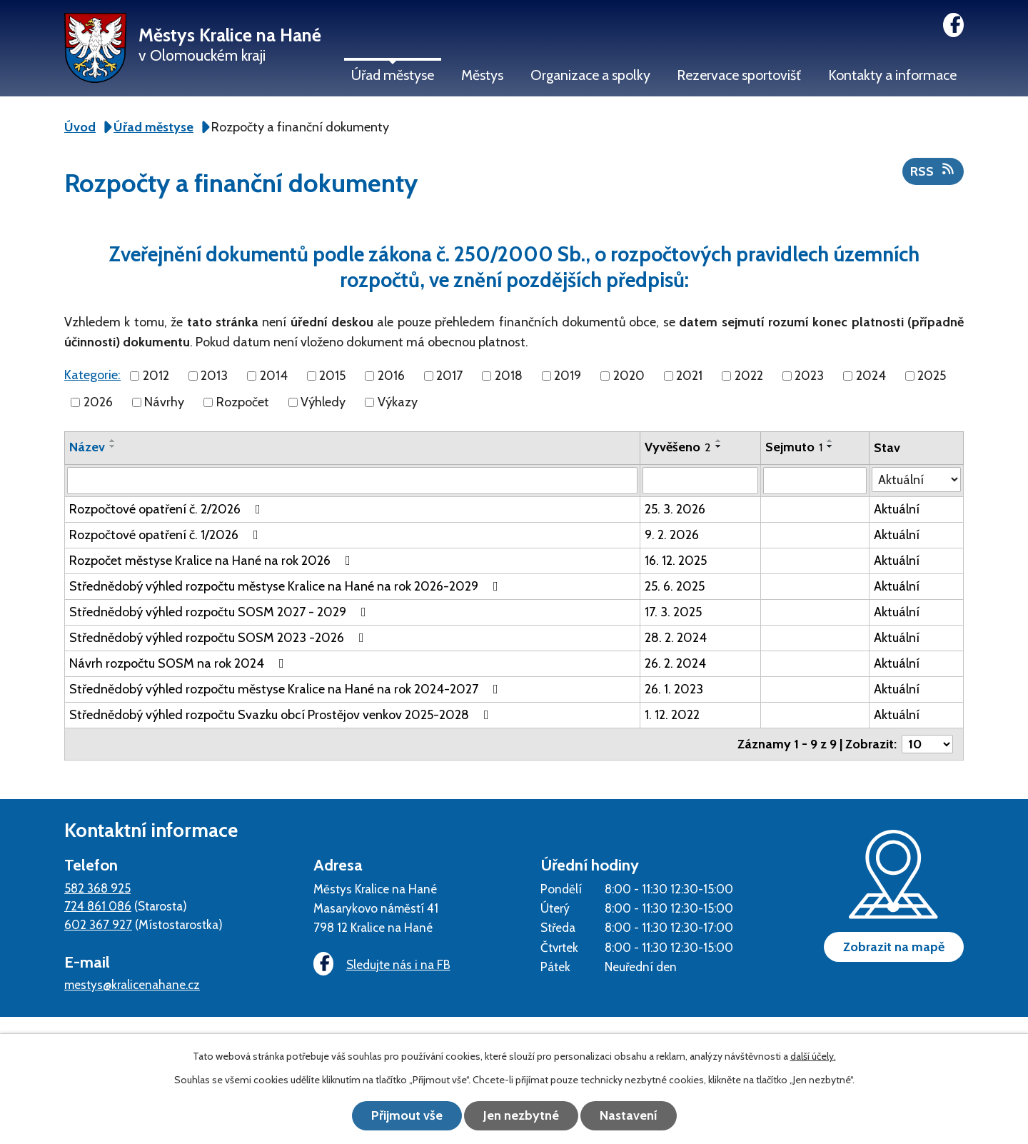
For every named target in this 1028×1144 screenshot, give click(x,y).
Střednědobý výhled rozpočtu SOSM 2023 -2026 (219, 638)
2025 (931, 375)
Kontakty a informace (892, 75)
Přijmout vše (407, 1115)
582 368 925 (97, 887)
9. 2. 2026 (672, 535)
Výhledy (323, 402)
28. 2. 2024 (676, 638)
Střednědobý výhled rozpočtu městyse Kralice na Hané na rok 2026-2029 (286, 586)
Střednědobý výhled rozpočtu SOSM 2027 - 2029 (220, 612)
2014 (274, 375)
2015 (332, 375)
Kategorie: (92, 375)
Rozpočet (242, 402)
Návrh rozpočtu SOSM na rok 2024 (179, 663)
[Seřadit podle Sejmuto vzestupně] (830, 440)
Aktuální (896, 509)
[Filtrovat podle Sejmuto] (815, 480)
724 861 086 (97, 905)
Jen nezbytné (521, 1115)
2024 (871, 375)
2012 (156, 375)
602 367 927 (98, 924)
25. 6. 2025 (675, 586)
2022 (749, 375)
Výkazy (398, 402)
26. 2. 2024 (675, 663)
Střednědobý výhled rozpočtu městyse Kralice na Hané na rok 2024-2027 (286, 689)
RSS (933, 170)
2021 (689, 375)
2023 (809, 375)
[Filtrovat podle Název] (352, 480)
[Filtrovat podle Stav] (916, 479)
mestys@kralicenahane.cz (132, 984)
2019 (567, 375)
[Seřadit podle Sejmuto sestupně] (830, 446)
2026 (98, 402)
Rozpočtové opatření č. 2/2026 (167, 509)
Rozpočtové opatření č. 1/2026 (166, 535)
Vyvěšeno (678, 447)
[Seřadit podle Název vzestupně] (113, 440)
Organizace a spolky (590, 75)
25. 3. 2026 (675, 509)
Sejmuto (793, 447)
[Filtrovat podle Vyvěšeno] (700, 480)
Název (87, 447)
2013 (214, 375)
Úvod (80, 127)
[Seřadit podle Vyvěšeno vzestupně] (719, 440)
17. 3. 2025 (673, 612)
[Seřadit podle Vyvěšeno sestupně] (719, 446)
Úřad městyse (392, 75)
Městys (482, 75)
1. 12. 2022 (672, 715)
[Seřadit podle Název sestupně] (113, 446)
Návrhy (164, 402)
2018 (509, 375)
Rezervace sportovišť (739, 75)
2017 (449, 375)
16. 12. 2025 (676, 560)
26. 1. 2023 (674, 689)
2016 (391, 375)
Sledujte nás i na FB (381, 964)
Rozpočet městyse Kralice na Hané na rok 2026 (212, 560)
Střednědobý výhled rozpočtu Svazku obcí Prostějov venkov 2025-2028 (282, 715)
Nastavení (628, 1115)
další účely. (813, 1056)
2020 (629, 375)
